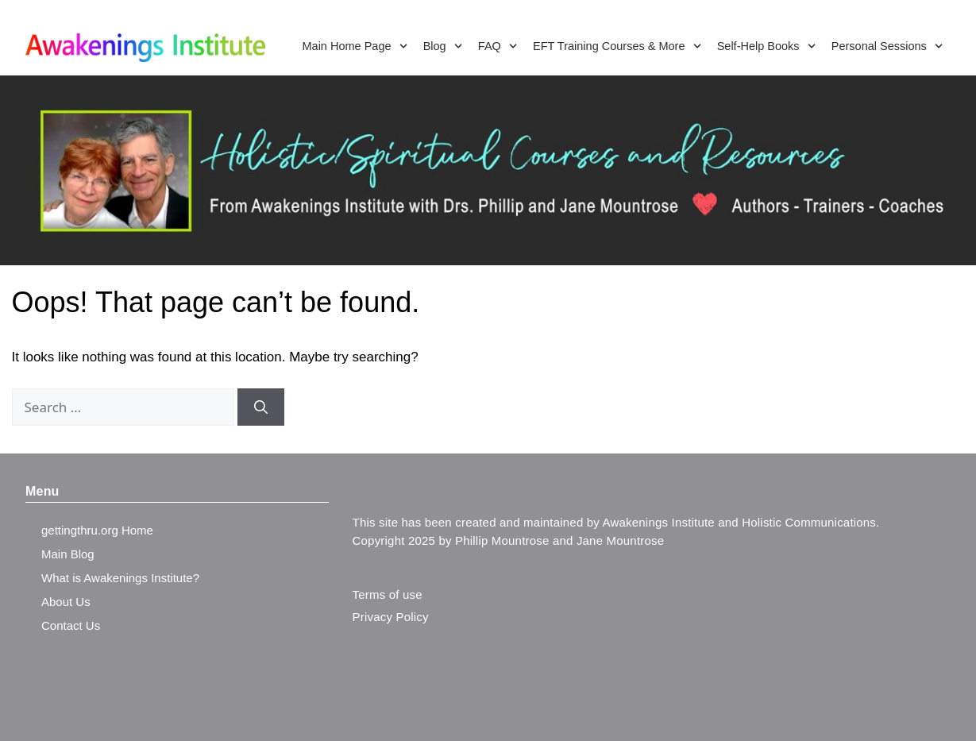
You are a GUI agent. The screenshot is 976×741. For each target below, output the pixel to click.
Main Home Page (354, 46)
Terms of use (387, 594)
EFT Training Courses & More (617, 46)
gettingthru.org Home (97, 530)
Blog (442, 46)
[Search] (260, 407)
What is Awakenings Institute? (120, 578)
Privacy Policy (391, 616)
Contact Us (70, 625)
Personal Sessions (887, 46)
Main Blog (68, 554)
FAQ (497, 46)
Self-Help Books (766, 46)
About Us (66, 601)
